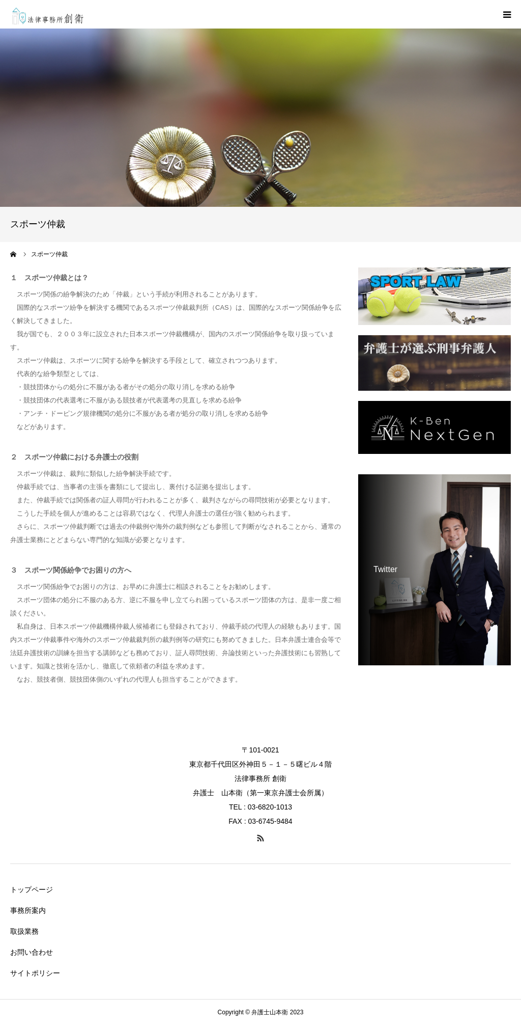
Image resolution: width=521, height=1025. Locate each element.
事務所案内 (28, 910)
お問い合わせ (31, 952)
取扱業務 (24, 931)
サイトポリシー (35, 973)
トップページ (31, 889)
